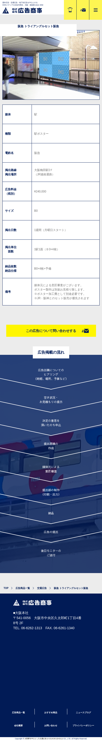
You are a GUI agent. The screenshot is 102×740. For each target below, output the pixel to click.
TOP (6, 588)
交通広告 (42, 588)
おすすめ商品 (50, 712)
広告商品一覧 (23, 588)
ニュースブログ (83, 712)
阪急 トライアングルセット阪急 (71, 588)
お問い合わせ (50, 725)
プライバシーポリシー (83, 725)
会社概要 (18, 725)
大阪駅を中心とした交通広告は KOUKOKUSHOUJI (44, 738)
